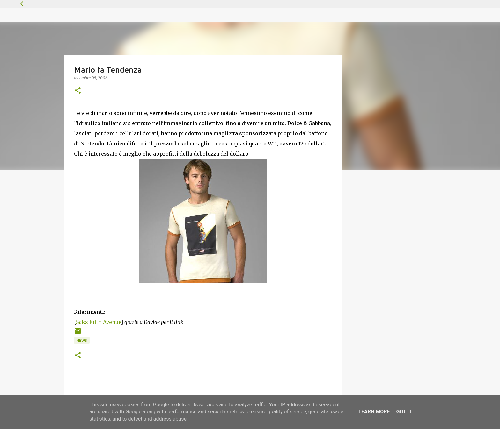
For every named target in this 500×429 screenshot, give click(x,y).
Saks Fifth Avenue (98, 322)
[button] (78, 91)
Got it (404, 412)
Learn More (374, 412)
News (82, 340)
